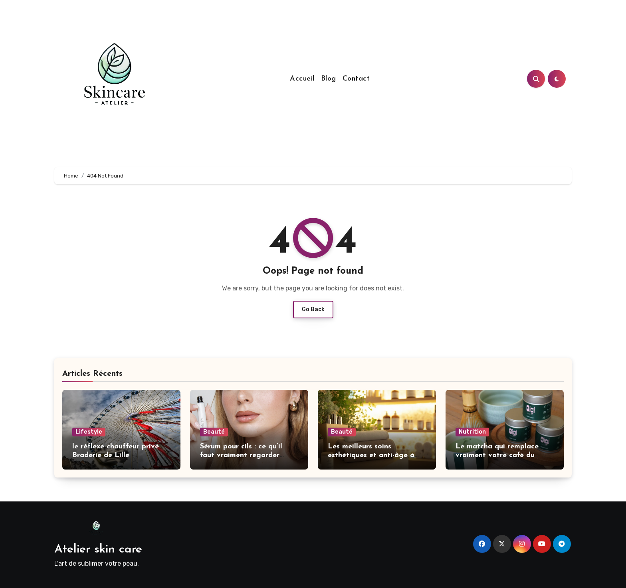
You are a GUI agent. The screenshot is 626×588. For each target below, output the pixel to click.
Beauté (214, 431)
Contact (356, 79)
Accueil (302, 79)
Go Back (313, 309)
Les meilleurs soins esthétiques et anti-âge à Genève (371, 455)
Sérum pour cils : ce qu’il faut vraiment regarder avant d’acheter (241, 455)
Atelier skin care (98, 549)
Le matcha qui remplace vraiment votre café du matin (497, 455)
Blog (328, 79)
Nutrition (472, 431)
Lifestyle (88, 431)
